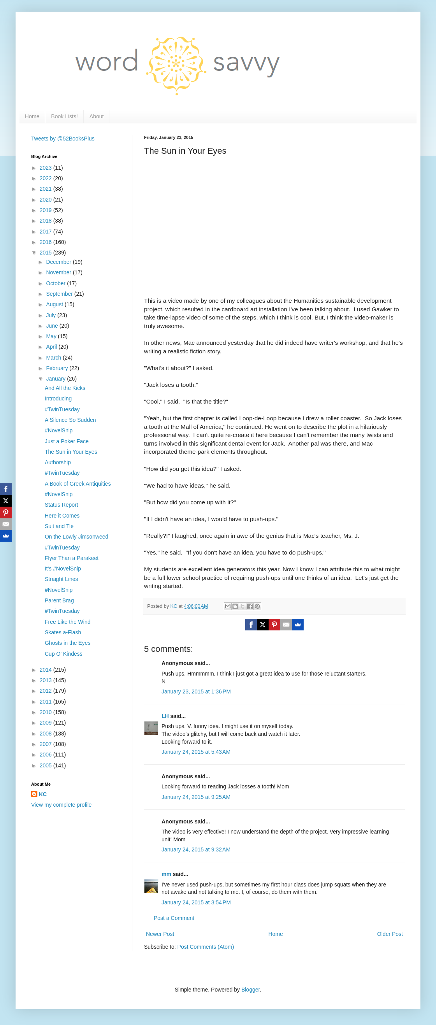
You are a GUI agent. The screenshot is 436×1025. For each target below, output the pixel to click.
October (56, 283)
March (54, 358)
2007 (46, 744)
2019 (46, 210)
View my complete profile (61, 805)
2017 (46, 231)
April (52, 347)
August (55, 304)
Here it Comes (62, 515)
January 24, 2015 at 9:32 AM (196, 849)
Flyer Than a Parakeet (71, 558)
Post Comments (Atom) (206, 947)
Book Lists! (64, 116)
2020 (46, 200)
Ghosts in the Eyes (68, 643)
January (56, 379)
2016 (46, 242)
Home (32, 116)
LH (165, 716)
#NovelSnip (59, 430)
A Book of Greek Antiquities (78, 484)
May (52, 336)
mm (166, 874)
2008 (46, 733)
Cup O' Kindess (64, 654)
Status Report (61, 505)
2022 (46, 178)
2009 (46, 723)
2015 (46, 252)
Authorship (58, 462)
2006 (46, 754)
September (60, 294)
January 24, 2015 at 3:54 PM (196, 902)
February (57, 368)
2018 (46, 221)
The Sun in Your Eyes (71, 452)
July (51, 315)
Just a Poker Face (67, 441)
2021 (46, 189)
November (59, 272)
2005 (46, 765)
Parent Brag (59, 600)
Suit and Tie (59, 526)
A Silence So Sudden (70, 420)
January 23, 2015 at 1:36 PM (196, 691)
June (52, 326)
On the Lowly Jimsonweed (76, 537)
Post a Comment (174, 918)
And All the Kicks (65, 388)
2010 (46, 712)
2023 (46, 168)
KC (43, 794)
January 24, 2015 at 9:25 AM (196, 797)
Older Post (390, 934)
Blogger (250, 989)
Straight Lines (61, 579)
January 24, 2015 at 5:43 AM (196, 752)
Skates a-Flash (63, 632)
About (97, 116)
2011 (46, 702)
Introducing (58, 398)
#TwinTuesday (62, 409)
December (59, 262)
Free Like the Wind (68, 622)
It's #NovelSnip (63, 568)
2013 (46, 680)
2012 (46, 691)
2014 (46, 670)
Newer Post (160, 934)
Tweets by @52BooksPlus (63, 138)
